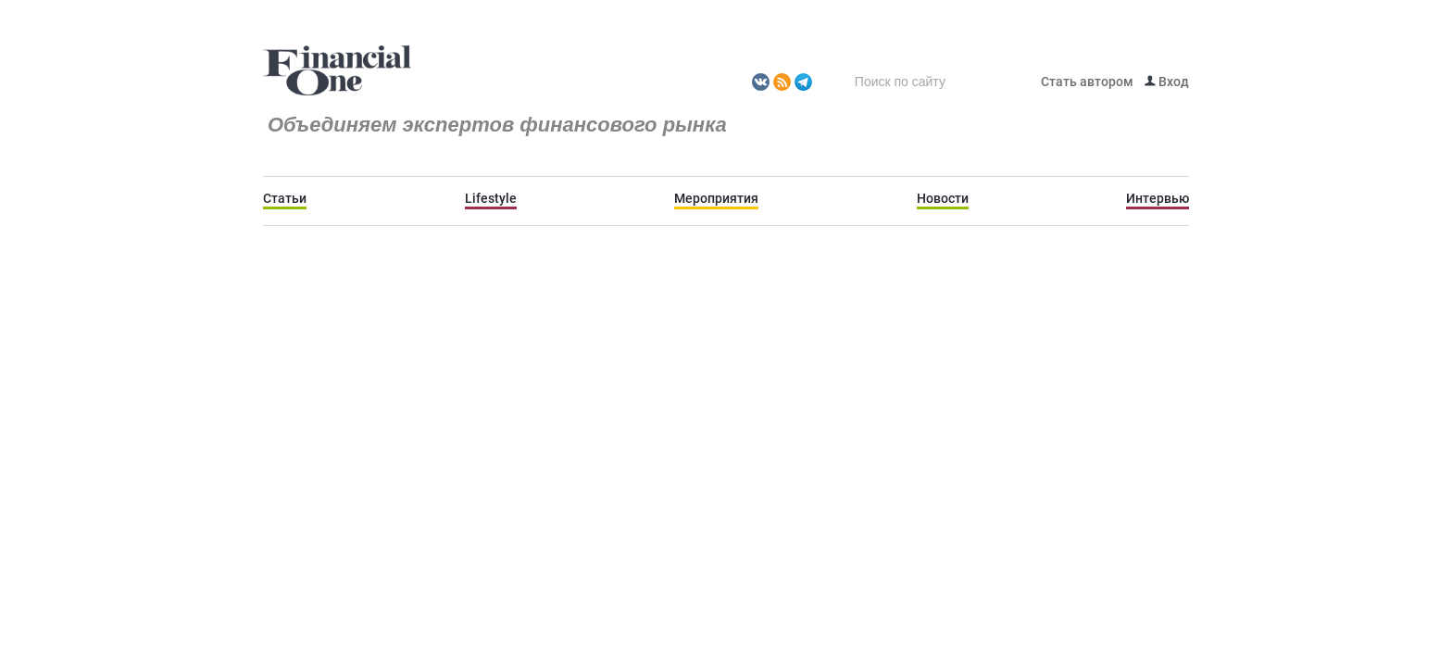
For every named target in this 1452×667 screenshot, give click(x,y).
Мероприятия (716, 198)
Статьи (285, 198)
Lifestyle (491, 198)
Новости (943, 198)
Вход (1167, 81)
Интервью (1157, 198)
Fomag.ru (337, 71)
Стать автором (1087, 81)
